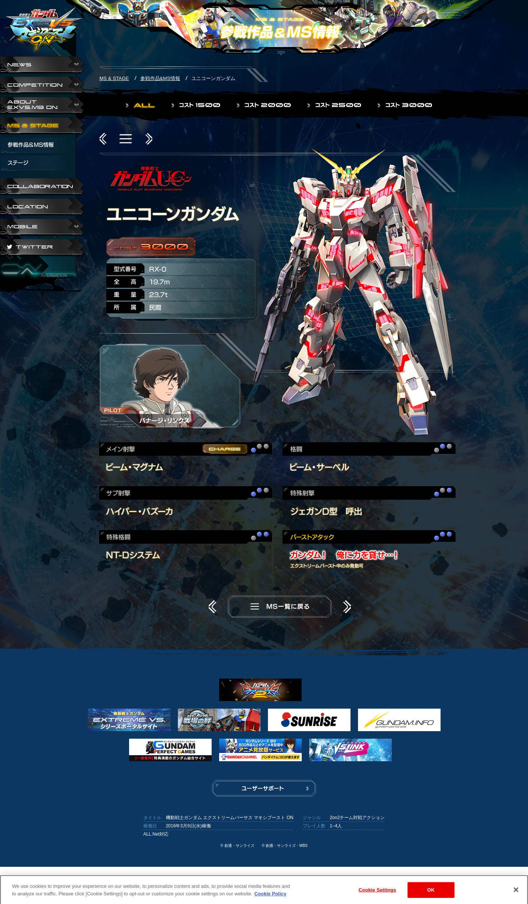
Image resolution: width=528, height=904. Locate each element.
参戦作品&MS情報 (160, 78)
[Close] (516, 893)
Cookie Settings (377, 893)
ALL (141, 105)
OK (431, 893)
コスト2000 (264, 105)
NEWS (42, 65)
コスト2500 (335, 105)
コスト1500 (196, 105)
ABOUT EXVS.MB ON (42, 106)
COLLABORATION (42, 187)
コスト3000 (405, 105)
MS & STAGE (42, 126)
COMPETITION (42, 86)
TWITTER (42, 248)
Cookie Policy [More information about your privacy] (270, 897)
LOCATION (42, 207)
